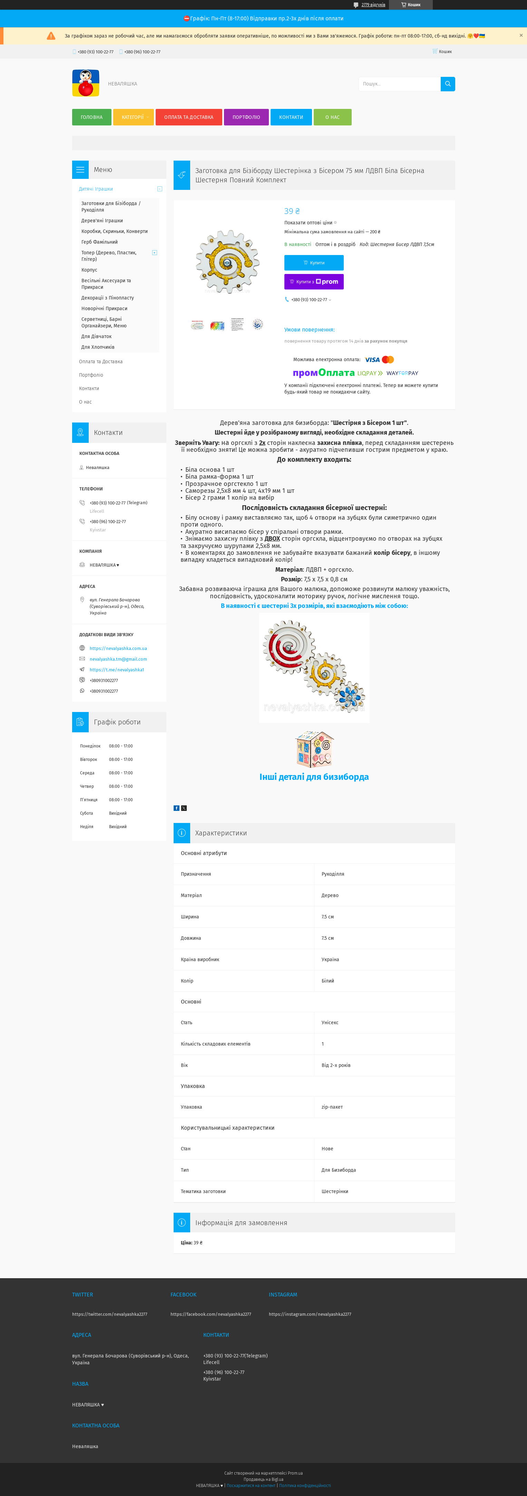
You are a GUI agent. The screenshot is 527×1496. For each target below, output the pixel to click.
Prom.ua (295, 1473)
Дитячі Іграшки (96, 189)
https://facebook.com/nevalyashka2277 (210, 1314)
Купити (317, 262)
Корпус (89, 270)
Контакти (291, 117)
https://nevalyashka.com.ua (118, 648)
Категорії (133, 117)
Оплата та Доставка (188, 117)
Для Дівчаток (96, 336)
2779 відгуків (374, 4)
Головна (92, 117)
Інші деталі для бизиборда (314, 777)
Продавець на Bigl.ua (263, 1479)
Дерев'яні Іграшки (102, 221)
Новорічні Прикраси (104, 309)
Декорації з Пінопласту (107, 298)
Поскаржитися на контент (251, 1485)
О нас (332, 117)
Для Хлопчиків (98, 347)
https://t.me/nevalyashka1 (117, 669)
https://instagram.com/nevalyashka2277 (310, 1314)
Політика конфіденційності (305, 1485)
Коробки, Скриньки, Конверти (114, 231)
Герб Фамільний (99, 242)
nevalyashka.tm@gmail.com (118, 659)
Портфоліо (247, 117)
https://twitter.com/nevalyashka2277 (109, 1314)
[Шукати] (448, 84)
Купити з (317, 282)
